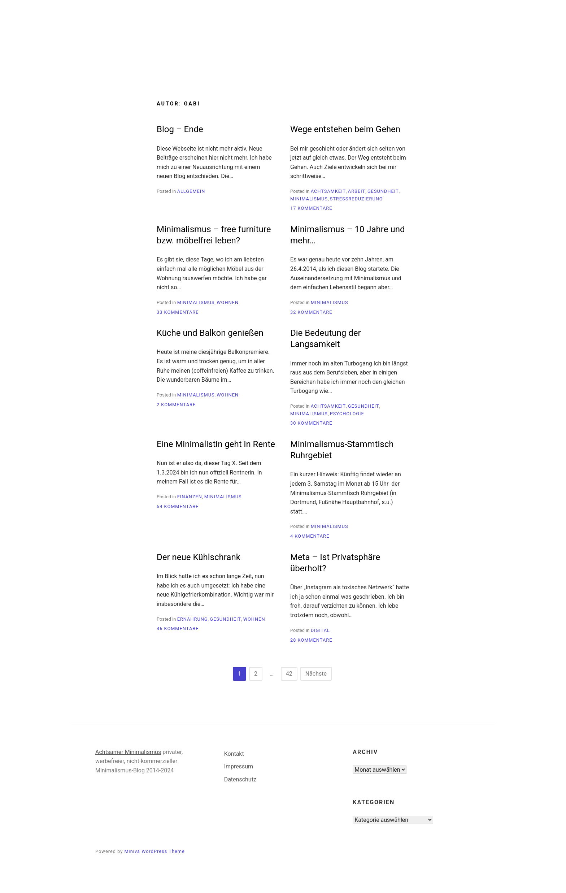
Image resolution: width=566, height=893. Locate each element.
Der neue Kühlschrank (198, 557)
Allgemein (191, 191)
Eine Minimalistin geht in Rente (216, 444)
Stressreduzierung (356, 198)
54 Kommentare (178, 506)
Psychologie (347, 413)
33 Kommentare (178, 312)
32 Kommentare (311, 312)
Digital (320, 630)
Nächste (316, 673)
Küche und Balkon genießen (210, 333)
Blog (267, 69)
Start (236, 69)
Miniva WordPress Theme (154, 851)
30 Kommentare (311, 423)
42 (289, 673)
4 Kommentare (309, 536)
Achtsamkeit (328, 191)
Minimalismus (309, 198)
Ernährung (192, 619)
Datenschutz (240, 779)
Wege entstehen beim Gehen (345, 129)
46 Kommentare (178, 628)
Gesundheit (383, 191)
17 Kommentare (311, 208)
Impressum (238, 766)
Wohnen (228, 302)
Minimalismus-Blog (283, 40)
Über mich (305, 69)
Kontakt (234, 753)
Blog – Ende (180, 129)
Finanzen (189, 496)
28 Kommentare (311, 640)
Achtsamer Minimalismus (128, 752)
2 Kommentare (176, 404)
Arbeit (356, 191)
